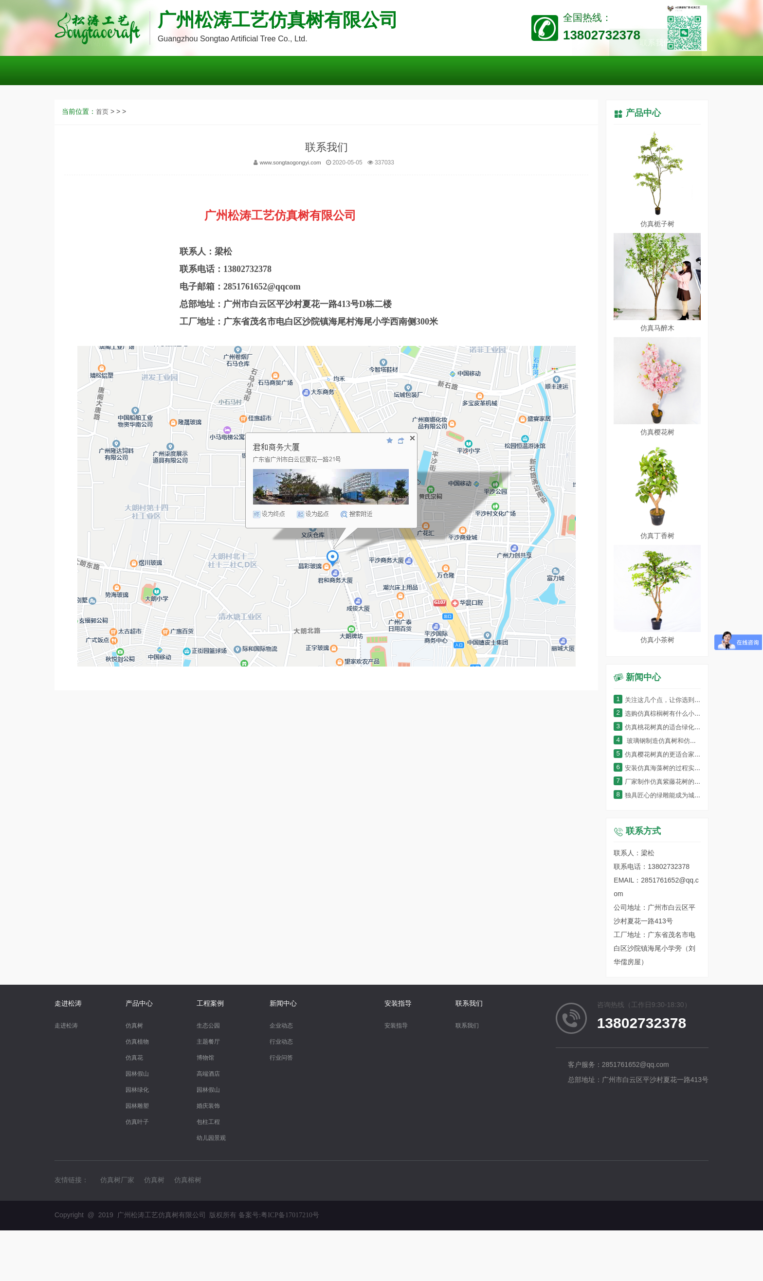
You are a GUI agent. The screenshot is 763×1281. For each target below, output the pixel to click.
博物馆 (207, 1058)
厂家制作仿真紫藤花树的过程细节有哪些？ (684, 782)
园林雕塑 (139, 1106)
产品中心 (643, 113)
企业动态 (288, 1025)
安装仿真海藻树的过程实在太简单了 (674, 768)
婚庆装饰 (210, 1106)
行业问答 (288, 1058)
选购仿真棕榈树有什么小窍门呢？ (670, 714)
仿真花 (136, 1058)
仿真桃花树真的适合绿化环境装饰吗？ (677, 727)
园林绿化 (139, 1090)
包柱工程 (210, 1122)
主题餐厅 (210, 1042)
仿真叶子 (139, 1122)
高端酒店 (210, 1074)
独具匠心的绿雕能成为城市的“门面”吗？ (679, 795)
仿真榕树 (187, 1180)
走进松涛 (68, 1004)
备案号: (278, 1215)
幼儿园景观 (214, 1138)
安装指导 (403, 1004)
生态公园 (210, 1025)
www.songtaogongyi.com (290, 311)
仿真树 (136, 1025)
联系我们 (474, 1004)
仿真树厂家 (117, 1180)
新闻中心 (288, 1004)
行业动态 (288, 1042)
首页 (102, 261)
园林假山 (139, 1074)
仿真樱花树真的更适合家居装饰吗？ (674, 754)
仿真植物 (139, 1042)
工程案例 (210, 1004)
